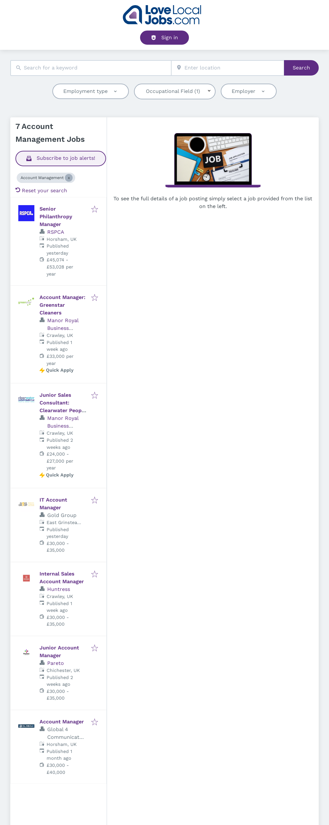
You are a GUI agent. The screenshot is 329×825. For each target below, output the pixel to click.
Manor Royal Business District (62, 328)
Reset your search (41, 190)
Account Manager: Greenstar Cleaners (62, 305)
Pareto (55, 663)
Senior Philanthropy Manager (56, 216)
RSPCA (55, 232)
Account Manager (62, 722)
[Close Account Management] (69, 178)
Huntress (58, 589)
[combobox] (90, 68)
